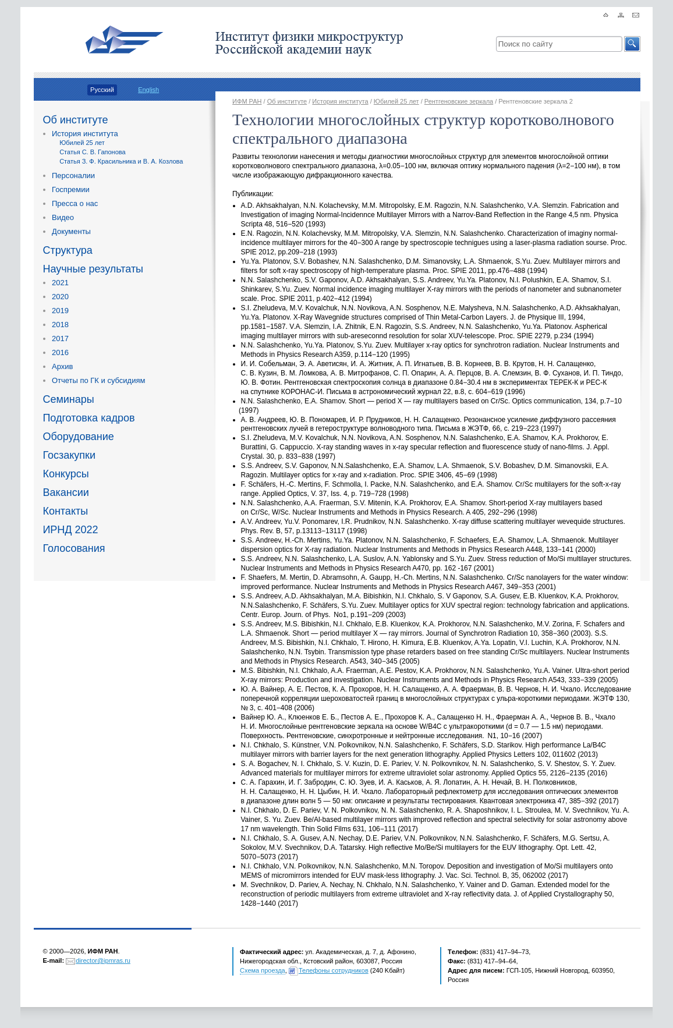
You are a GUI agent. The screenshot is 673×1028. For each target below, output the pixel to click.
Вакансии (65, 492)
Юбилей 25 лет (82, 142)
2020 (60, 296)
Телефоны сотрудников (334, 970)
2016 (60, 352)
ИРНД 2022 (70, 530)
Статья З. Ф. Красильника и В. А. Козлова (121, 161)
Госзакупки (68, 455)
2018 (60, 324)
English (148, 89)
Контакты (65, 511)
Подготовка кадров (88, 418)
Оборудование (78, 436)
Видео (63, 217)
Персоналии (73, 175)
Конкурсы (65, 474)
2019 (60, 310)
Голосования (73, 548)
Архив (62, 366)
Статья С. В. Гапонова (92, 151)
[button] (632, 44)
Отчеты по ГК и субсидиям (98, 380)
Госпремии (71, 189)
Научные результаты (92, 269)
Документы (71, 231)
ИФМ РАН (246, 101)
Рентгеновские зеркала (458, 101)
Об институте (75, 120)
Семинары (68, 399)
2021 (60, 282)
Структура (67, 250)
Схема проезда (262, 970)
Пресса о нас (75, 203)
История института (85, 133)
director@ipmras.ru (103, 960)
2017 (60, 338)
